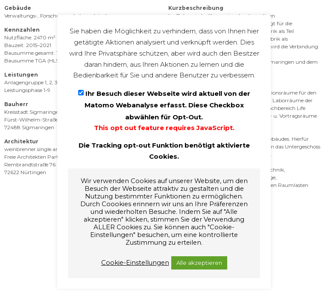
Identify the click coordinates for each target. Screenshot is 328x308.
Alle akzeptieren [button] (199, 262)
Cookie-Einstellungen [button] (135, 263)
